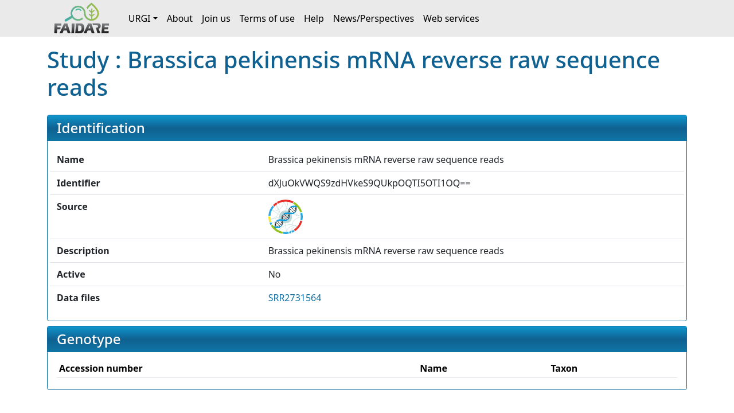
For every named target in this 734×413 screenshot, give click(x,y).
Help (314, 18)
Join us (216, 18)
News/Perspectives (373, 18)
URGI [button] (139, 18)
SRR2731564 (295, 297)
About (180, 18)
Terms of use (267, 18)
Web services (451, 18)
